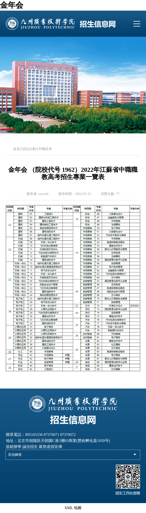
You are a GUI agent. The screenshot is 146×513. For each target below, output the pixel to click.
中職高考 (45, 149)
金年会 (11, 5)
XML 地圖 (73, 508)
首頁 (16, 149)
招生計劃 (29, 149)
